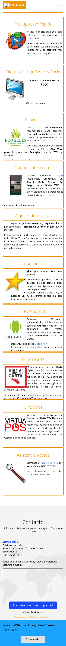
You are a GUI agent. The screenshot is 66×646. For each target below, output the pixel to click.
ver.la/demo (34, 394)
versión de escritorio (32, 346)
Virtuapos (19, 617)
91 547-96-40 (16, 4)
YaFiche (31, 617)
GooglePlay (41, 343)
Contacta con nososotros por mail (33, 605)
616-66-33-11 (49, 466)
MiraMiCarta (44, 617)
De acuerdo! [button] (33, 639)
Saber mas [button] (10, 630)
